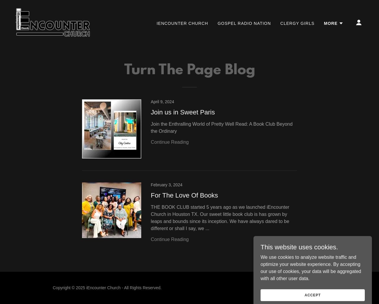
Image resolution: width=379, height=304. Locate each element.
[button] (333, 23)
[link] (53, 22)
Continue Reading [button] (170, 142)
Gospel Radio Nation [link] (244, 23)
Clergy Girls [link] (297, 23)
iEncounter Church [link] (182, 23)
